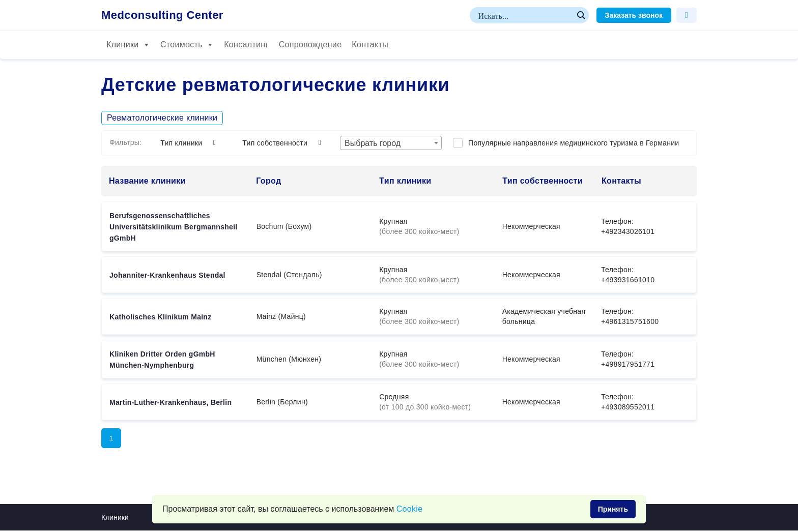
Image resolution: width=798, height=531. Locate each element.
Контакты (370, 44)
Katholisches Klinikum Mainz (160, 317)
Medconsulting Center (162, 15)
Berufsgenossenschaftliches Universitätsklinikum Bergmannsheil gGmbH (173, 227)
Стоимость (187, 45)
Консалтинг (246, 44)
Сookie (409, 509)
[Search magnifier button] (581, 15)
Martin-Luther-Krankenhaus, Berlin (170, 402)
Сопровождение (310, 44)
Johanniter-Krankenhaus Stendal (167, 275)
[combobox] (391, 143)
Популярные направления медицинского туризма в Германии (573, 142)
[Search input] (524, 15)
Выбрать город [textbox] (373, 143)
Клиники (128, 45)
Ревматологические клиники (162, 117)
